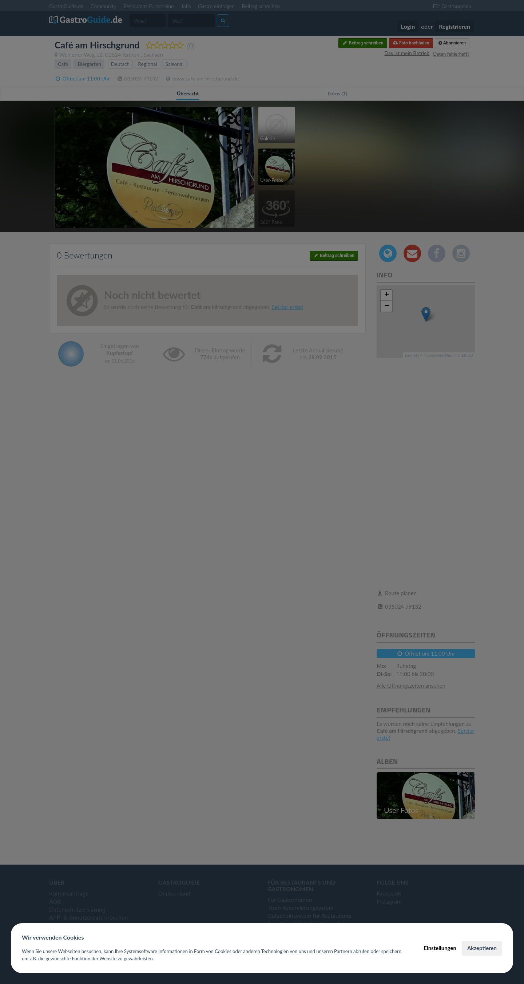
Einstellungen (440, 948)
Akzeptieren (482, 948)
